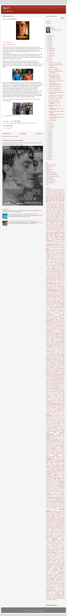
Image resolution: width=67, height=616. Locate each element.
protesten (63, 468)
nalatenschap (53, 412)
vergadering (55, 555)
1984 (55, 193)
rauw (52, 474)
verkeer (58, 556)
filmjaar (47, 307)
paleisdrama (52, 451)
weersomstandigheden (50, 578)
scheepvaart (62, 493)
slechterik (51, 506)
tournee (59, 537)
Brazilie (63, 247)
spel (64, 515)
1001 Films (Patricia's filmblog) (52, 176)
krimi (64, 375)
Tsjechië (49, 543)
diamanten (55, 279)
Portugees (52, 463)
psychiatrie (54, 470)
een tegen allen (56, 293)
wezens (63, 580)
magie (53, 388)
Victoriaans (59, 561)
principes (52, 467)
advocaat (63, 208)
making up (63, 388)
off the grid (63, 424)
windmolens (57, 584)
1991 (51, 194)
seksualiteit (52, 501)
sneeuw (63, 507)
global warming (56, 321)
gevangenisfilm (50, 320)
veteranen (55, 561)
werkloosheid (48, 580)
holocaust (63, 335)
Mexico (63, 396)
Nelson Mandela (55, 415)
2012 (49, 144)
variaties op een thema (60, 551)
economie (62, 292)
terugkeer (48, 532)
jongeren (59, 359)
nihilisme (54, 419)
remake (63, 478)
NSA (55, 422)
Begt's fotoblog (49, 169)
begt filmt (51, 233)
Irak (57, 353)
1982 (51, 193)
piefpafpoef (48, 458)
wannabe (63, 574)
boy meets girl (51, 247)
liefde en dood (49, 383)
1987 (62, 193)
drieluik (56, 289)
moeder (47, 404)
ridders (58, 481)
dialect (52, 279)
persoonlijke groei (59, 455)
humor (51, 342)
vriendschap (48, 569)
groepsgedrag (58, 325)
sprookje (54, 518)
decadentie (51, 277)
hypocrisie (51, 343)
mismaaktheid (59, 402)
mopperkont (59, 407)
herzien (48, 332)
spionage (53, 516)
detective (48, 279)
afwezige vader (61, 211)
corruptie (52, 267)
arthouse (48, 224)
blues (57, 243)
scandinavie (59, 491)
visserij (55, 564)
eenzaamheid (48, 294)
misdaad (18, 123)
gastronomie (56, 313)
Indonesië (55, 349)
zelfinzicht (54, 591)
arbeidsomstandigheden (61, 220)
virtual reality (48, 564)
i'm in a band (62, 343)
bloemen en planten (50, 243)
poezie (63, 459)
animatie (55, 219)
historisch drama (49, 335)
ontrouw (63, 435)
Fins (64, 307)
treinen (51, 541)
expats (59, 299)
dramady (63, 286)
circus (57, 259)
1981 (49, 193)
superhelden (62, 525)
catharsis (52, 257)
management (56, 390)
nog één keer (61, 419)
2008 (49, 152)
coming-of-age (61, 263)
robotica (47, 483)
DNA (64, 282)
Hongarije (53, 338)
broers (47, 250)
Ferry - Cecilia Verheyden (53, 100)
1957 (64, 189)
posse (64, 463)
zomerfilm (47, 595)
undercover (62, 547)
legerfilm (63, 378)
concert (53, 266)
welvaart (47, 579)
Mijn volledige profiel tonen (56, 29)
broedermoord (56, 249)
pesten (57, 456)
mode (52, 403)
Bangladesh (51, 229)
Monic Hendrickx (37, 99)
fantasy (63, 302)
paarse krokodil (58, 450)
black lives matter (57, 240)
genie (64, 317)
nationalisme (48, 414)
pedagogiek (58, 454)
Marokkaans (62, 391)
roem (59, 483)
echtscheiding (53, 292)
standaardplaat (49, 520)
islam (51, 354)
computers (62, 265)
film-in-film (58, 306)
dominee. (60, 283)
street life (50, 524)
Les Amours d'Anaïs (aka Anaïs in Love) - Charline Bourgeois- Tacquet (23, 214)
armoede (52, 223)
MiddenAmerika (62, 397)
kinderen (58, 367)
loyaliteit (56, 386)
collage (59, 261)
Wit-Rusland (57, 586)
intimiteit (55, 351)
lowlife (53, 386)
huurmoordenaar (56, 342)
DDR (53, 271)
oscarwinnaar (56, 445)
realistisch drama (57, 474)
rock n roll (52, 483)
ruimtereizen (48, 487)
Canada (53, 255)
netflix (49, 416)
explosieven (54, 301)
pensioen (47, 455)
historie (63, 334)
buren (57, 253)
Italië (63, 354)
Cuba (60, 269)
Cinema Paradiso (49, 166)
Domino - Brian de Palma (53, 74)
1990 (49, 194)
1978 (64, 192)
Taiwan (52, 528)
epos (57, 297)
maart (50, 124)
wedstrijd (54, 576)
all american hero (61, 213)
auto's (51, 225)
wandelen (59, 574)
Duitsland (53, 290)
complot (58, 265)
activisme (56, 207)
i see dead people (56, 343)
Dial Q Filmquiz (49, 171)
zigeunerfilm (48, 594)
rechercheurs (49, 475)
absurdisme (54, 205)
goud (51, 324)
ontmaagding (59, 435)
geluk (64, 316)
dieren (47, 281)
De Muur (55, 274)
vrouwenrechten (61, 571)
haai (58, 326)
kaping (63, 363)
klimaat (52, 370)
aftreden (50, 211)
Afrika (60, 209)
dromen (59, 289)
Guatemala (54, 326)
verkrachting (48, 557)
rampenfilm (48, 474)
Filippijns (50, 306)
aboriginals (48, 205)
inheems (63, 349)
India (64, 347)
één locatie (48, 293)
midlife (47, 399)
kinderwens (48, 368)
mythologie (55, 411)
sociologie (50, 512)
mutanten (50, 410)
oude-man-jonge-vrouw (55, 446)
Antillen (59, 219)
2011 (49, 146)
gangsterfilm (48, 313)
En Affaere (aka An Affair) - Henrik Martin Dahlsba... (55, 109)
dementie (59, 277)
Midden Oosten (55, 397)
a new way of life (60, 203)
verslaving (48, 560)
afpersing (56, 209)
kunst (54, 376)
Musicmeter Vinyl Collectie (51, 174)
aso (54, 224)
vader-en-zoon (56, 550)
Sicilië (56, 505)
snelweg (47, 509)
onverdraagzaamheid (61, 436)
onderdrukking (49, 428)
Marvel (47, 392)
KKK (54, 368)
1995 (59, 194)
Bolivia (63, 244)
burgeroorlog (62, 253)
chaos (59, 258)
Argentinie (58, 221)
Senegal (47, 502)
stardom (54, 520)
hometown (52, 337)
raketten (63, 473)
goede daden (50, 322)
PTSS (56, 471)
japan (60, 355)
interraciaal (48, 351)
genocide (47, 318)
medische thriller (49, 393)
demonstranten (49, 278)
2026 (49, 37)
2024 (49, 41)
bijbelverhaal (57, 239)
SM (46, 507)
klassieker (48, 370)
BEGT (6, 8)
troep (56, 541)
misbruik (63, 400)
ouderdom (62, 446)
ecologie (58, 292)
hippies (57, 334)
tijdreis (51, 536)
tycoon (56, 545)
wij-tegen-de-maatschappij (60, 583)
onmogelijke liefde (60, 434)
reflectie (47, 478)
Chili (50, 259)
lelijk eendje (52, 379)
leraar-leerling (57, 379)
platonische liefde (61, 458)
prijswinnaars (48, 467)
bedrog (47, 232)
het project (50, 333)
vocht (53, 565)
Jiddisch (59, 358)
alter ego (54, 215)
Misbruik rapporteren (51, 605)
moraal (63, 407)
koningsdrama (54, 372)
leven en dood (58, 380)
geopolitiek (52, 318)
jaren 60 (51, 357)
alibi (54, 213)
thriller (51, 535)
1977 (61, 192)
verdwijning (56, 553)
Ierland (56, 345)
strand (47, 524)
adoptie (53, 208)
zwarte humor (49, 598)
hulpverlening (62, 341)
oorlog (47, 439)
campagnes (63, 254)
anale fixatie (62, 217)
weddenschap (62, 575)
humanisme (48, 342)
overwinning (48, 450)
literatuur (63, 383)
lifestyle (55, 383)
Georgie (56, 318)
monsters (59, 406)
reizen (51, 478)
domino (63, 283)
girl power (51, 321)
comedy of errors (57, 262)
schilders (59, 494)
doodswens (55, 285)
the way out (59, 533)
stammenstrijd (55, 519)
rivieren (57, 482)
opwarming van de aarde (55, 443)
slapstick (59, 505)
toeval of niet (62, 536)
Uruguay (51, 548)
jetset (59, 357)
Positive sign (5, 209)
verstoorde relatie (56, 560)
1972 (51, 192)
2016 (49, 137)
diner (59, 281)
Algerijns (51, 213)
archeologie (48, 221)
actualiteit (60, 207)
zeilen (59, 590)
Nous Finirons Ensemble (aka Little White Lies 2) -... (55, 118)
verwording (63, 560)
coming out (53, 263)
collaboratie (56, 261)
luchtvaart (60, 386)
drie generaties (61, 287)
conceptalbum (48, 266)
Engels (54, 297)
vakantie (48, 551)
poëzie (47, 461)
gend (50, 317)
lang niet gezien (51, 378)
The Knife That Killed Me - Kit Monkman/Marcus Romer (54, 84)
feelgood (63, 303)
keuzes (47, 367)
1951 (58, 189)
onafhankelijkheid (54, 427)
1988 (64, 193)
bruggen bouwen (59, 250)
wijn (47, 584)
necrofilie (63, 414)
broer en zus (62, 249)
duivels (57, 290)
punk (61, 471)
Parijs (60, 452)
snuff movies (55, 509)
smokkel (59, 507)
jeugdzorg (54, 358)
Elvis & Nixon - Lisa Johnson (54, 98)
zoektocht (59, 594)
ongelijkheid (54, 431)
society (47, 512)
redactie (63, 477)
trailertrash (32, 123)
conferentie (57, 266)
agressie (58, 212)
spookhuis (48, 518)
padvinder (63, 450)
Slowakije (63, 506)
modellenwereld (56, 403)
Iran (59, 353)
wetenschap (58, 580)
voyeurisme (48, 568)
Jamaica (50, 355)
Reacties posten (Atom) (14, 136)
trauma (63, 540)
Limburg (59, 383)
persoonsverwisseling (50, 456)
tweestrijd (48, 545)
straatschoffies (62, 523)
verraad (59, 559)
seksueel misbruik (58, 501)
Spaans (59, 514)
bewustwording (62, 238)
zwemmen (63, 598)
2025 (49, 39)
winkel (60, 584)
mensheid (57, 396)
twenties (52, 545)
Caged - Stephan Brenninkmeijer (55, 62)
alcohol (47, 213)
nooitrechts (48, 420)
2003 (59, 196)
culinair (63, 269)
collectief (63, 261)
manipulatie (62, 390)
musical (47, 410)
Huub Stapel (22, 99)
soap (58, 509)
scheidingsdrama (49, 494)
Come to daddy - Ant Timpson (54, 79)
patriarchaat (53, 454)
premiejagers (48, 466)
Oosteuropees (60, 439)
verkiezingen (62, 556)
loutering (50, 386)
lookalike (58, 384)
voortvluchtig (59, 567)
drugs (15, 123)
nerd (47, 416)
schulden (51, 498)
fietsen (63, 305)
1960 (49, 190)
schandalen (48, 493)
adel (50, 208)
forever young (62, 309)
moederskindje (49, 406)
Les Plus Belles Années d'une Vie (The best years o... (55, 72)
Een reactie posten (8, 128)
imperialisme (55, 346)
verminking (62, 557)
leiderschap (48, 379)
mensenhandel (54, 395)
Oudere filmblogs (49, 177)
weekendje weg (61, 576)
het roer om (54, 333)
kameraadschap (62, 362)
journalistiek (48, 361)
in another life (60, 346)
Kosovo (52, 374)
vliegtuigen (62, 564)
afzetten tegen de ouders (51, 212)
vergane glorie (62, 555)
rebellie (63, 474)
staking (47, 519)
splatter (63, 516)
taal (50, 528)
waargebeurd (61, 572)
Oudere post (39, 133)
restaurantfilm (48, 479)
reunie (53, 479)
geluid (61, 316)
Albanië (63, 212)
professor (47, 468)
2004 (49, 159)
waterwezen (56, 575)
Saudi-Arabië (54, 491)
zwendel (47, 599)
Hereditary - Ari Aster (52, 67)
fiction (61, 305)
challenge (63, 257)
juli (49, 57)
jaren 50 (47, 357)
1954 (61, 189)
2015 (49, 139)
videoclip (63, 561)
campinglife (10, 123)
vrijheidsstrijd (54, 571)
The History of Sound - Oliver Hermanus (12, 140)
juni (49, 59)
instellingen (48, 350)
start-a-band (58, 520)
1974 (55, 192)
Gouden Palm (55, 324)
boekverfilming (49, 244)
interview (52, 351)
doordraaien (48, 286)
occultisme (56, 423)
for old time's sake (54, 309)
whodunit (52, 583)
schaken (63, 491)
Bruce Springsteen (52, 250)
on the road (61, 426)
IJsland (59, 345)
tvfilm (53, 544)
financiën (60, 307)
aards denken (60, 204)
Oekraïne (58, 424)
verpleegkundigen (54, 559)
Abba (64, 204)
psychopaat (52, 471)
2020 (49, 130)
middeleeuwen (49, 397)
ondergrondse (62, 428)
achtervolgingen (62, 205)
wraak (36, 123)
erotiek (63, 297)
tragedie (47, 539)
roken (47, 485)
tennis (59, 531)
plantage (53, 458)
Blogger (42, 610)
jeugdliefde (48, 358)
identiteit (51, 345)
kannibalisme (53, 363)
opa (61, 441)
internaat (58, 350)
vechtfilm (48, 552)
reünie (55, 479)
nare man (62, 412)
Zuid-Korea (62, 595)
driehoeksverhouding (50, 289)
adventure (58, 208)
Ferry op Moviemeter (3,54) (9, 44)
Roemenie (62, 483)
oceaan (59, 423)
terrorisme (62, 531)
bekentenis (48, 236)
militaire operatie (49, 400)
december (51, 48)
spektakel (60, 515)
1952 (60, 189)
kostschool (56, 374)
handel (52, 328)
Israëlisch (59, 354)
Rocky (56, 483)
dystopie (63, 290)
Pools (59, 462)
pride (60, 466)
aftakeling (63, 209)
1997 (64, 194)
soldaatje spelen (59, 512)
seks (57, 500)
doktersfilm (55, 283)
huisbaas (47, 341)
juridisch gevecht (61, 361)
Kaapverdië (52, 362)
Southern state (54, 514)
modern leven (62, 403)
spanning (48, 515)
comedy (51, 262)
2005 (49, 157)
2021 (7, 123)
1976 (59, 192)
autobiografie (55, 225)
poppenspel (63, 462)
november (51, 50)
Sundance (57, 525)
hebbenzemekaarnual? (50, 329)
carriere (48, 257)
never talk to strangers (55, 416)
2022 (49, 45)
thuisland (54, 535)
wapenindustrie (49, 575)
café (59, 254)
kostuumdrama (61, 374)
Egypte (61, 294)
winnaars (63, 584)
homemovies (48, 337)
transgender (53, 540)
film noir (54, 306)
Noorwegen (52, 420)
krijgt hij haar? (60, 375)
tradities (63, 537)
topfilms (50, 537)
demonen (63, 277)
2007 (49, 153)
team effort (62, 528)
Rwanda (56, 489)
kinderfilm (63, 367)
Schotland (54, 497)
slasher (63, 505)
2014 (49, 141)
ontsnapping (48, 436)
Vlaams (58, 564)
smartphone (54, 507)
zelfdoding (63, 590)
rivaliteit (54, 482)
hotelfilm (63, 339)
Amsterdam (57, 217)
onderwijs (58, 430)
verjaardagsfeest (53, 556)
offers (47, 426)
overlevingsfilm (54, 448)
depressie (60, 278)
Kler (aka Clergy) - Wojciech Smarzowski (54, 103)
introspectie (62, 351)
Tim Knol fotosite (49, 182)
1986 (60, 193)
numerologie (48, 423)
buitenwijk (48, 253)
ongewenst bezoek (51, 432)
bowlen (47, 247)
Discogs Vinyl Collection (51, 172)
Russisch (63, 487)
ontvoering (54, 436)
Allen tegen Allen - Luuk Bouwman (55, 95)
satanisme (47, 491)
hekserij (58, 329)
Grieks (50, 325)
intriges (58, 351)
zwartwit (54, 598)
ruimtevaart (54, 487)
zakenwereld (48, 590)
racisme (55, 473)
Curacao (50, 270)
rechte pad (62, 475)
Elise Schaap (16, 99)
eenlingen (63, 293)
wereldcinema (52, 579)
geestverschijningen (50, 314)
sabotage (59, 489)
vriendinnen (62, 568)
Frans (60, 310)
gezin (63, 320)
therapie (47, 535)
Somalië (47, 514)
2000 (52, 196)
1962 (53, 190)
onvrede (56, 438)
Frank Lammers (8, 99)
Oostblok (51, 439)
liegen (53, 383)
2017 (49, 135)
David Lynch (62, 270)
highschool (59, 333)
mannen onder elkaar (50, 391)
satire (51, 491)
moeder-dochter (54, 404)
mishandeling (53, 402)
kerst (64, 366)
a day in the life (53, 203)
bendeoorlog (62, 236)
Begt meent (49, 235)
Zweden (58, 598)
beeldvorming (52, 232)
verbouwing (51, 553)
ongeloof (59, 431)
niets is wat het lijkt (61, 418)
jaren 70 (54, 357)
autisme (47, 225)
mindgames (59, 400)
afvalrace (55, 211)
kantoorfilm (59, 363)
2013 (49, 143)
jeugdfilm (63, 357)
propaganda (52, 468)
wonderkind (59, 587)
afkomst (52, 209)
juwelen (47, 362)
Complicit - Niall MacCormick (54, 88)
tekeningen (48, 531)
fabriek (59, 301)
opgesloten (54, 442)
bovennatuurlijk (62, 246)
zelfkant (58, 591)
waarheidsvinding (49, 574)
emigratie (56, 295)
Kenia (57, 366)
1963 (55, 190)
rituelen (51, 482)
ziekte (63, 593)
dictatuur (59, 279)
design (63, 278)
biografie (48, 240)
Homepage (23, 133)
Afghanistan (48, 209)
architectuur (53, 221)
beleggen (52, 236)
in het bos (50, 347)
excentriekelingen (49, 299)
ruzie (53, 489)
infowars (59, 349)
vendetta (58, 552)
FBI (60, 303)
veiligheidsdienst (54, 552)
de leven (52, 274)
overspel (63, 448)
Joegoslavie (55, 359)
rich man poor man (53, 481)
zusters (56, 596)
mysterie (50, 411)
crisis (58, 269)
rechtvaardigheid (49, 477)
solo (64, 512)
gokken (55, 322)
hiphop (54, 334)
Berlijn (51, 238)
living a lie (51, 384)
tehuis (64, 529)
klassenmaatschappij (60, 368)
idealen (47, 345)
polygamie (51, 462)
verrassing (63, 559)
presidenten (56, 466)
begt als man (58, 232)
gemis (47, 317)
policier (56, 461)
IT (61, 354)
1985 (57, 193)
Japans (63, 355)
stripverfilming (57, 524)
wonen (63, 587)
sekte (64, 501)
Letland (49, 380)
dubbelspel (48, 290)
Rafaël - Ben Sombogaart (53, 69)
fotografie (52, 310)
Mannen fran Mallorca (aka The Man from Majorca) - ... (56, 93)
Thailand (51, 532)
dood (47, 285)
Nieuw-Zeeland (49, 419)
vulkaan (51, 572)
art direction (62, 223)
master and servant (53, 392)
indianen (47, 349)
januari (50, 127)
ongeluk (63, 431)
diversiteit (59, 282)
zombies (63, 594)
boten (57, 246)
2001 (54, 196)
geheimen (62, 314)
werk (57, 579)
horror (59, 339)
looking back (62, 384)
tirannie (53, 536)
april (50, 122)
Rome (63, 485)
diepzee (63, 279)
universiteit (48, 548)
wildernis (49, 584)
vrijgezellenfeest (55, 569)
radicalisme (59, 473)
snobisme (50, 509)
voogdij (63, 565)
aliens (56, 213)
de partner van (52, 275)
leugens (52, 380)
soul (50, 514)
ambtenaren (57, 216)
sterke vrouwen (51, 521)
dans (57, 270)
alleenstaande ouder (49, 215)
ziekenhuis (57, 593)
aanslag (50, 204)
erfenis (59, 297)
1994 (57, 194)
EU (58, 298)
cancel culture (58, 255)
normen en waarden (60, 420)
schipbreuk (63, 494)
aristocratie (62, 221)
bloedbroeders (57, 242)
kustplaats (57, 376)
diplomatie (63, 281)
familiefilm (52, 302)
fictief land (57, 305)
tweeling (63, 544)
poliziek (47, 462)
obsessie (52, 423)
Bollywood (47, 246)
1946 (54, 189)
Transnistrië (59, 540)
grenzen (47, 325)
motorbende (48, 408)
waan (55, 572)
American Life (52, 217)
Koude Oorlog (48, 375)
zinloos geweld (53, 594)
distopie (56, 282)
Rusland (58, 487)
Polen (53, 461)
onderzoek (63, 430)
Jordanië (63, 359)
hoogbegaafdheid (62, 338)
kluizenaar (52, 371)
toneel (47, 537)
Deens (55, 277)
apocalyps (63, 219)
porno (47, 463)
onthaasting (54, 435)
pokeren (50, 461)
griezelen (53, 325)
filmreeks (51, 307)
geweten (59, 320)
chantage (55, 258)
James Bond (55, 355)
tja (55, 536)
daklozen (53, 270)
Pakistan (47, 451)
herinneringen (62, 330)
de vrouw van (57, 275)
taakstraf (47, 528)
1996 (61, 194)
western (53, 580)
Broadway (51, 249)
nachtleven (48, 412)
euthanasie (62, 298)
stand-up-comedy (61, 519)
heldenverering (49, 330)
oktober (50, 52)
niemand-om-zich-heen (54, 418)
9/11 (63, 201)
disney (52, 282)
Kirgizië (52, 368)
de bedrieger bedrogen (60, 271)
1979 (47, 193)
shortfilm (47, 505)
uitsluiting (48, 547)
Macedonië (63, 387)
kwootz (60, 376)
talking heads (57, 528)
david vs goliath (49, 271)
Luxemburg (51, 387)
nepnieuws (63, 415)
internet (63, 350)
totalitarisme (55, 537)
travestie (47, 541)
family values (58, 302)
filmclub (63, 306)
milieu (63, 399)
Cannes (63, 255)
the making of (57, 532)
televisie (55, 531)
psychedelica (48, 470)
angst (52, 219)
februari (50, 126)
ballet (47, 229)
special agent (54, 515)
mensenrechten (62, 395)
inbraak (58, 347)
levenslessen (58, 382)
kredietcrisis (54, 375)
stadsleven (63, 518)
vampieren (52, 551)
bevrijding (56, 238)
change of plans (49, 258)
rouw (54, 486)
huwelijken (62, 342)
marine (58, 391)
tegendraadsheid (53, 529)
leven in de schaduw (52, 382)
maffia (50, 388)
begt (53, 28)
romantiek (59, 485)
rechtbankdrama (56, 475)
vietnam (50, 563)
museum (63, 408)
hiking (47, 334)
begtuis (63, 235)
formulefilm (48, 310)
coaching (60, 259)
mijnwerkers (59, 399)
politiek (63, 461)
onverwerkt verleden (50, 438)
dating (59, 270)
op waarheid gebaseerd (54, 441)
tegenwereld (59, 529)
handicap (56, 328)
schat (55, 493)
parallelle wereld (54, 452)
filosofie (55, 307)
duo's (60, 290)
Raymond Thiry (29, 99)
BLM (53, 242)
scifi (56, 498)
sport (51, 518)
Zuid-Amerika (57, 595)
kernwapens (60, 366)
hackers (60, 326)
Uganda (59, 545)
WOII (51, 587)
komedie (48, 372)
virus (52, 564)
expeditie (63, 299)
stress (54, 524)
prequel (52, 466)
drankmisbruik (49, 287)
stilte (51, 523)
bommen (51, 246)
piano (61, 456)
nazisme (58, 414)
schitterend (48, 495)
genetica (60, 317)
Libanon (63, 382)
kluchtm (47, 371)
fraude (63, 310)
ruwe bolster (48, 489)
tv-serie (50, 544)
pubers (58, 471)
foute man (56, 310)
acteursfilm (48, 207)
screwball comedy (61, 498)
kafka (56, 362)
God (47, 322)
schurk (54, 498)
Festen (54, 305)
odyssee (48, 424)
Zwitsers (54, 599)
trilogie (54, 541)
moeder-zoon (61, 404)
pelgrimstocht (62, 454)
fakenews (48, 302)
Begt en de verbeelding (51, 164)
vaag (60, 548)
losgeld (47, 386)
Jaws (57, 357)
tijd (64, 535)
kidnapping (52, 367)
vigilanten (53, 563)
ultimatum (58, 547)
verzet (47, 561)
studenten (49, 525)
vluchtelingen (49, 565)
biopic (52, 240)
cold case (51, 261)
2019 (49, 132)
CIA (55, 259)
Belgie (56, 236)
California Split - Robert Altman (54, 86)
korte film (48, 374)
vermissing (48, 559)
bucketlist (48, 251)
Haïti (64, 326)
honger (57, 338)
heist (55, 329)
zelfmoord (62, 591)
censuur (56, 257)
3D (60, 201)
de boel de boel (49, 273)
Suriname (47, 527)
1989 (47, 194)
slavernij (47, 506)
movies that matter (53, 408)
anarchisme (48, 219)
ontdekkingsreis (49, 435)
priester (63, 466)
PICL (64, 456)
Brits (47, 249)
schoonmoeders (49, 497)
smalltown (49, 507)
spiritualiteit (58, 516)
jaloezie (47, 355)
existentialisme (55, 299)
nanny (58, 412)
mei (49, 61)
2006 (49, 155)
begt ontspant (57, 235)
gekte (57, 316)
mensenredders (49, 396)
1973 (53, 192)
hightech (63, 333)
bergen (47, 238)
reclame (55, 477)
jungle (56, 361)
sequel (54, 502)
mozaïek (59, 408)
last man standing (57, 378)
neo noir (59, 415)
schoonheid (62, 495)
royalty (63, 486)
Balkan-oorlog (62, 228)
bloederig (63, 242)
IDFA (54, 345)
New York (48, 418)
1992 (53, 194)
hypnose (47, 343)
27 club (53, 201)
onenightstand (48, 431)
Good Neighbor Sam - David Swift (55, 96)
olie (48, 426)
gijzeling (47, 321)
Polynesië (55, 462)
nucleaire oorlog (61, 422)
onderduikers (56, 428)
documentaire (49, 283)
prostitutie (58, 468)
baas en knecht (55, 226)
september (51, 53)
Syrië (64, 527)
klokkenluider (56, 370)
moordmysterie (53, 407)
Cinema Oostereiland (50, 181)
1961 (51, 190)
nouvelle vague (49, 422)
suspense (60, 527)
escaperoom (48, 298)
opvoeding (48, 443)
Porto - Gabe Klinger (52, 120)
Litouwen (47, 384)
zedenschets (54, 590)
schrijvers (59, 497)
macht (47, 388)
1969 (47, 192)
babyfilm (60, 226)
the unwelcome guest (52, 533)
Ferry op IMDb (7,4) (7, 42)
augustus (51, 55)
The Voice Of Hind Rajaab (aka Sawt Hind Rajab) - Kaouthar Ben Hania (23, 221)
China (53, 259)
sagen (53, 490)
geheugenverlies (49, 316)
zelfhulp (51, 591)
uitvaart (51, 547)
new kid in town (62, 416)
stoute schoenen (55, 523)
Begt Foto (48, 167)
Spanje (63, 514)
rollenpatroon (50, 485)
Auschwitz (57, 224)
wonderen (55, 587)
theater (63, 533)
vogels (60, 565)
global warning (62, 321)
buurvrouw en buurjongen (51, 254)
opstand (63, 442)
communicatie (48, 265)
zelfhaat (47, 591)
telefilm (51, 531)
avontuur (47, 226)
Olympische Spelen (53, 426)
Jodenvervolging (49, 359)
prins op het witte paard (60, 467)
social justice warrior (55, 511)
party (47, 454)
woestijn (47, 587)
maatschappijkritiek (56, 387)
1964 (57, 190)
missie (63, 402)
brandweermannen (58, 247)
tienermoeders (60, 535)
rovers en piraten (59, 486)
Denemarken (54, 278)
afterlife (47, 211)
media (63, 392)
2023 (49, 43)
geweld (56, 320)
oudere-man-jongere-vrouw (51, 447)
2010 (49, 148)
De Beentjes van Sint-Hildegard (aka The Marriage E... (56, 115)
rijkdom (61, 481)
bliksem (51, 242)
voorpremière (49, 567)
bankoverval (55, 229)
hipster (60, 334)
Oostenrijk (56, 439)
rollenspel (54, 485)
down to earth (55, 286)
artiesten (52, 224)
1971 (49, 192)
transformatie (48, 540)
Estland (52, 298)
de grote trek (54, 273)
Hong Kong (48, 338)
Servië (50, 503)
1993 (55, 194)
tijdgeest (47, 536)
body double (62, 243)
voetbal (56, 565)
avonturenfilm (62, 225)
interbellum (53, 350)
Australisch (62, 224)
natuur (53, 414)
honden (63, 337)
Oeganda (52, 424)
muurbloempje (55, 410)
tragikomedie (54, 539)
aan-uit (47, 204)
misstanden (48, 403)
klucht (64, 370)
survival (56, 527)
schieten (55, 494)
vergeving (48, 556)
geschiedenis (62, 318)
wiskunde (53, 586)
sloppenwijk (55, 506)
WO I (60, 586)
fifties (47, 306)
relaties (27, 123)
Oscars (52, 445)
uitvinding (54, 547)
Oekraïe (55, 424)
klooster (60, 370)
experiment (48, 301)
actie (52, 207)
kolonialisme (62, 371)
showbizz (52, 505)
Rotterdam (51, 486)
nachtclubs (63, 411)
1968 (64, 190)
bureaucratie (53, 253)
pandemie (63, 451)
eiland (50, 295)
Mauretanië (59, 392)
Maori (56, 391)
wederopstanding (49, 576)
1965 (59, 190)
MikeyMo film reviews (50, 179)
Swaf (47, 184)
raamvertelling (50, 473)
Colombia (48, 262)
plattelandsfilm (49, 459)
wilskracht (53, 584)
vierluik (47, 563)
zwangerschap (61, 596)
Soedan (54, 512)
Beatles (59, 230)
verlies (57, 557)
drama (59, 286)
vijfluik (62, 563)
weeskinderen (62, 578)
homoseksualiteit (57, 337)
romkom (47, 486)
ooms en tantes (61, 438)
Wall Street (54, 574)
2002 (56, 196)
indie (51, 349)
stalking (50, 519)
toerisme (58, 536)
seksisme (48, 501)
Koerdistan (57, 371)
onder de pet (61, 427)
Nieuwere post (6, 133)
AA (64, 203)
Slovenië (59, 506)
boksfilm (60, 244)
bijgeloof (63, 239)
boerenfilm (56, 244)
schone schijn (55, 495)
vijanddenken (58, 563)
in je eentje (54, 347)
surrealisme (52, 527)
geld (59, 316)
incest (61, 347)
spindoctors (48, 516)
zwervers (51, 599)
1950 (56, 189)
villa (64, 563)
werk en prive (62, 579)
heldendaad (62, 329)
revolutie (58, 479)
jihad (64, 358)
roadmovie (62, 482)
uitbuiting (63, 545)
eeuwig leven (56, 294)
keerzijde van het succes (51, 366)
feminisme (50, 305)
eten (56, 298)
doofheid (59, 285)
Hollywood (58, 335)
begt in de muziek (60, 233)
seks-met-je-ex (62, 500)
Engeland (50, 297)
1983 (53, 193)
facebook (63, 301)
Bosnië (55, 246)
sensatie (51, 502)
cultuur (47, 270)
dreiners (54, 287)
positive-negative (58, 463)
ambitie (53, 216)
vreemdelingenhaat (55, 568)
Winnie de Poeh (48, 586)
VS (47, 572)
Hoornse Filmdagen (50, 339)
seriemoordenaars (61, 502)
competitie (54, 265)
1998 (47, 196)
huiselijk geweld (54, 341)
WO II (63, 586)
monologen (55, 406)
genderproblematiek (55, 317)
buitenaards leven (54, 251)
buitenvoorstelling (62, 251)
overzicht (52, 450)
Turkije (57, 543)
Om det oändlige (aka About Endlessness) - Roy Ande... (54, 77)
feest (47, 305)
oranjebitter (63, 443)
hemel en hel (55, 330)
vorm (64, 567)
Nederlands (23, 123)
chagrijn (59, 257)
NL (57, 419)
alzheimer (58, 215)
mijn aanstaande (52, 399)
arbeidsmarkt (53, 220)
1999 (49, 196)
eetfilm (52, 294)
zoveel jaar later (52, 595)
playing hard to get (57, 459)
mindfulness (55, 400)
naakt (59, 411)
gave (64, 313)
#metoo (47, 189)
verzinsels (50, 561)
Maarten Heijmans (7, 100)
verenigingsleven (49, 555)
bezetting (47, 239)
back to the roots (55, 228)
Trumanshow (59, 541)
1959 (47, 190)
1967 (62, 190)
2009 (49, 150)
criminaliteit (53, 269)
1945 (52, 189)
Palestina (58, 451)
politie (59, 461)
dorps (51, 286)
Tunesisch (53, 543)
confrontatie (62, 266)
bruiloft (63, 250)
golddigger (58, 322)
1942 (50, 189)
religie (58, 478)
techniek (47, 529)
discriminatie (48, 282)
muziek (59, 410)
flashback (47, 309)
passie (50, 454)
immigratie (50, 346)
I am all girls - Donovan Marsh (54, 90)
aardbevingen (55, 204)
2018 (49, 133)
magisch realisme (57, 388)
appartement (48, 220)
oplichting (58, 442)
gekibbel (54, 316)
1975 (57, 192)
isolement (54, 354)
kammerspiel (48, 363)
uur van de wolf (56, 548)
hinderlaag (50, 334)
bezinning (52, 239)
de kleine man (60, 273)
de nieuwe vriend (60, 274)
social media (62, 511)
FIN (3, 115)
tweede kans (58, 544)
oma (57, 426)
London (55, 384)
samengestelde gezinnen (60, 490)
